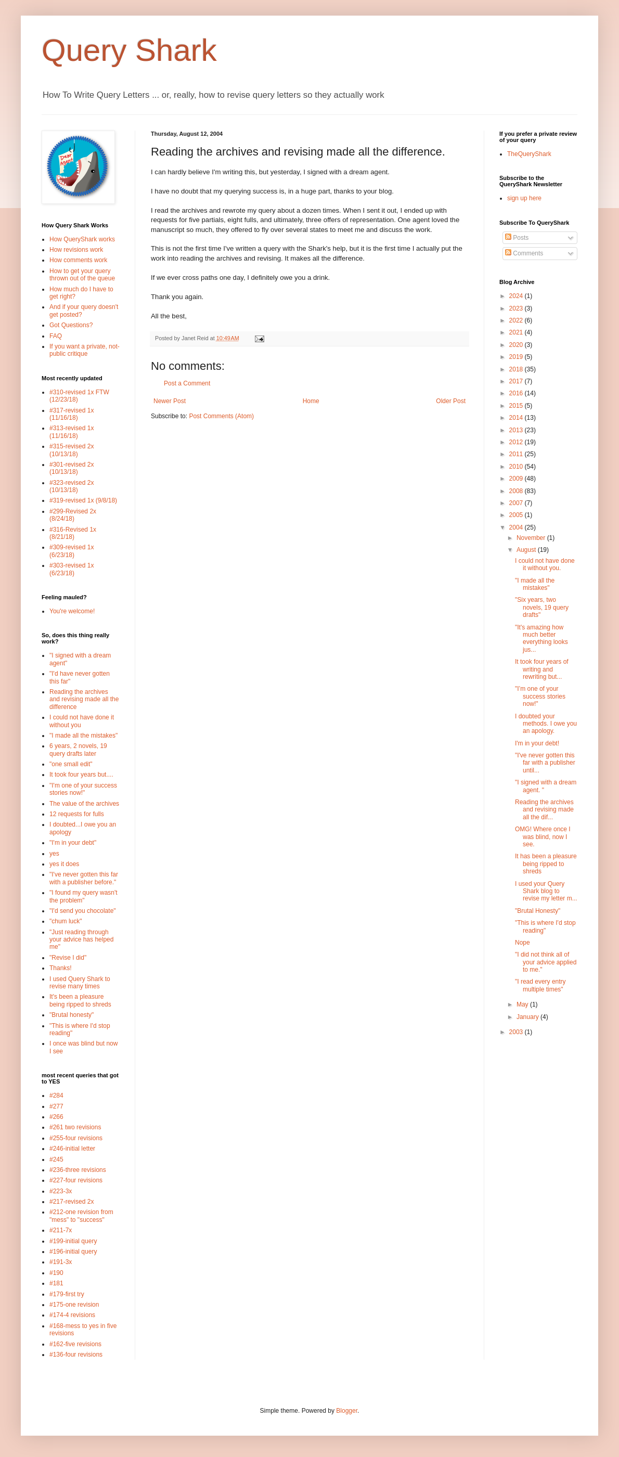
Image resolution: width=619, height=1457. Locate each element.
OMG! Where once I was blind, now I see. (543, 837)
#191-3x (60, 1262)
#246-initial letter (72, 1148)
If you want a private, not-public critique (84, 350)
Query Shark (129, 50)
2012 (517, 442)
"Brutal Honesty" (537, 910)
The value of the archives (84, 803)
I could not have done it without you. (545, 564)
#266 (56, 1116)
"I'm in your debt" (72, 842)
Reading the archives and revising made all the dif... (544, 809)
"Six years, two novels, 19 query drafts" (542, 607)
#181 (56, 1283)
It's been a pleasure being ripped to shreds (80, 1000)
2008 (517, 491)
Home (311, 401)
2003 (517, 1032)
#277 (56, 1106)
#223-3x (60, 1191)
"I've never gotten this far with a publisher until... (545, 763)
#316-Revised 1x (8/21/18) (72, 533)
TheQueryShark (529, 154)
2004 (517, 527)
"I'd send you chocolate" (82, 910)
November (532, 537)
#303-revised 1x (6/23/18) (71, 569)
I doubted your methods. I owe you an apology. (546, 724)
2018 (517, 369)
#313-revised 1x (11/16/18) (71, 431)
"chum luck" (65, 921)
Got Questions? (71, 325)
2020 (517, 345)
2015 (517, 405)
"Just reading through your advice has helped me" (81, 940)
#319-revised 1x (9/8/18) (83, 500)
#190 (56, 1273)
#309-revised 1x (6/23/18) (71, 551)
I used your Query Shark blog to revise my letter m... (546, 891)
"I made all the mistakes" (83, 735)
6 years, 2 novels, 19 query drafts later (78, 749)
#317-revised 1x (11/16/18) (71, 414)
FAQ (55, 336)
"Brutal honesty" (71, 1014)
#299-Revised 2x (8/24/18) (72, 515)
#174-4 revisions (72, 1315)
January (528, 1017)
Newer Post (169, 401)
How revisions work (76, 249)
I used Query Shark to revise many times (79, 982)
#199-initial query (73, 1241)
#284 (56, 1095)
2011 (517, 454)
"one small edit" (71, 764)
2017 (517, 381)
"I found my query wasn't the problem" (83, 896)
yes (54, 853)
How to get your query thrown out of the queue (82, 274)
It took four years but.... (81, 774)
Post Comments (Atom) (221, 416)
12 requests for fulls (76, 814)
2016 (517, 393)
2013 (517, 430)
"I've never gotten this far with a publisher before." (83, 878)
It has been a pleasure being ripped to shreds (546, 864)
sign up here (524, 198)
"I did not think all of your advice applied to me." (545, 962)
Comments (524, 253)
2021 (517, 332)
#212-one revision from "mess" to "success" (81, 1215)
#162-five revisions (75, 1344)
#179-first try (66, 1294)
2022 (517, 320)
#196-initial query (73, 1251)
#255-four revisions (75, 1138)
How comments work (78, 260)
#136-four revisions (75, 1354)
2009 (517, 478)
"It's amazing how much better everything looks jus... (541, 638)
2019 (517, 356)
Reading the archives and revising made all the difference (84, 699)
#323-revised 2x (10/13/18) (71, 486)
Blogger (346, 1410)
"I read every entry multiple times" (540, 985)
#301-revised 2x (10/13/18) (71, 468)
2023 (517, 308)
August (527, 549)
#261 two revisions (75, 1127)
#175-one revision (74, 1304)
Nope (522, 942)
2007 (517, 503)
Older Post (451, 401)
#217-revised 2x (71, 1201)
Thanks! (60, 968)
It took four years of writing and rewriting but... (542, 669)
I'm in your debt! (537, 743)
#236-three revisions (77, 1170)
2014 (517, 417)
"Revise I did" (67, 957)
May (523, 1004)
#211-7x (60, 1230)
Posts (516, 237)
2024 (517, 296)
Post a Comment (187, 383)
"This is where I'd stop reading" (545, 926)
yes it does (64, 864)
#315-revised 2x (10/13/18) (71, 450)
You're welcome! (72, 611)
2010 (517, 466)
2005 (517, 515)
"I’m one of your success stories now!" (540, 696)
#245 (56, 1159)
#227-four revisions (75, 1180)
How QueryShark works (82, 239)
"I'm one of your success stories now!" (83, 789)
